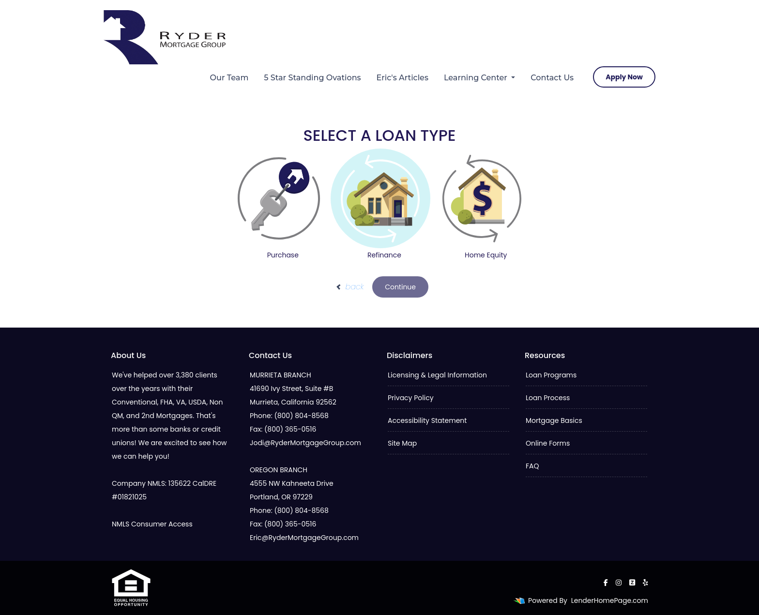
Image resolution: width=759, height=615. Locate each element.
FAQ (532, 466)
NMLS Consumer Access (152, 524)
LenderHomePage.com (609, 600)
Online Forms (548, 443)
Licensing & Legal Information (437, 375)
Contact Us (552, 77)
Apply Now (624, 77)
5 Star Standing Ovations (312, 77)
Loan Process (548, 398)
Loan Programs (551, 375)
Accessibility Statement (427, 420)
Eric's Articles (402, 77)
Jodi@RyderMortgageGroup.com (305, 443)
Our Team (229, 77)
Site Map (402, 443)
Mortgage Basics (554, 420)
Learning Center (476, 77)
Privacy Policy (411, 398)
